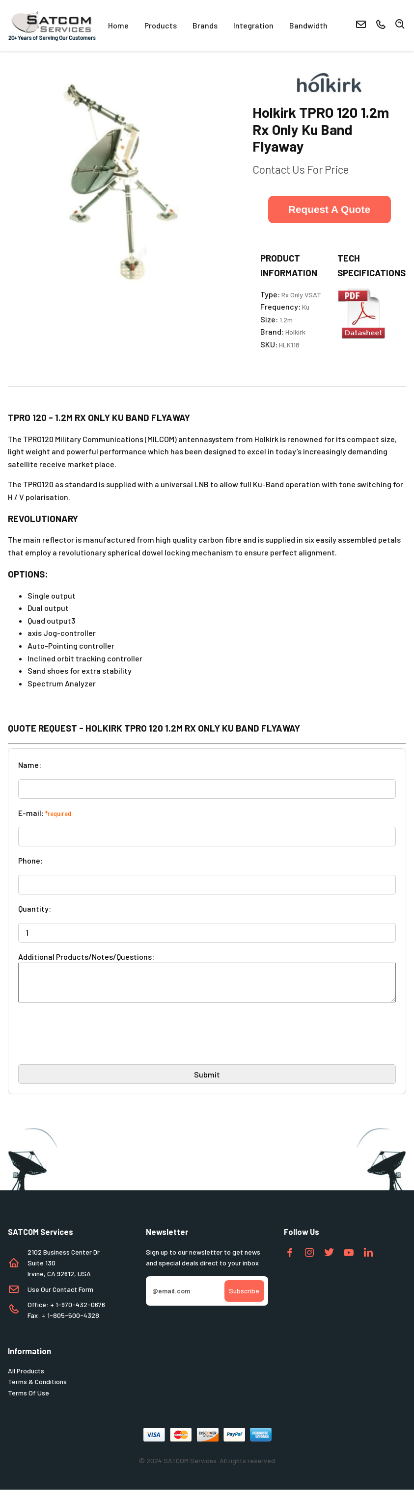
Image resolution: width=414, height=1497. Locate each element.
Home (118, 25)
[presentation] (92, 1044)
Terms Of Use (28, 1400)
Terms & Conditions (37, 1389)
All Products (26, 1378)
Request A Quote (329, 209)
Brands (205, 25)
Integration (253, 25)
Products (160, 25)
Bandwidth (308, 25)
